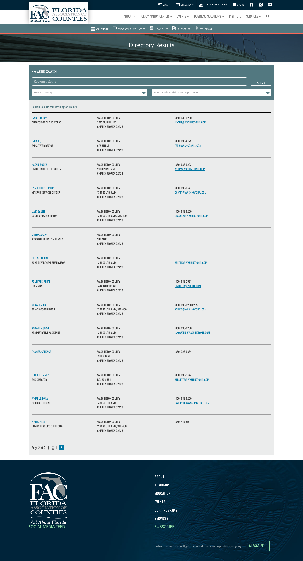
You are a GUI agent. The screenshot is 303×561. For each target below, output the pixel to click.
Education (163, 491)
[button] (267, 16)
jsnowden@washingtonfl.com (192, 330)
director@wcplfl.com (188, 283)
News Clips (159, 26)
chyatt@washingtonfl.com (190, 190)
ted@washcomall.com (188, 143)
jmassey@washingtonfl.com (191, 213)
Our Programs (166, 507)
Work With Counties (129, 26)
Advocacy (162, 482)
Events (160, 499)
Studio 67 (203, 26)
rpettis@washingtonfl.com (191, 260)
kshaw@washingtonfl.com (190, 307)
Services (161, 516)
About (159, 474)
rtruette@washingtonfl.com (192, 377)
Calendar (100, 26)
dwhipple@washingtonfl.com (192, 400)
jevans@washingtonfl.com (190, 120)
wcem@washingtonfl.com (190, 166)
